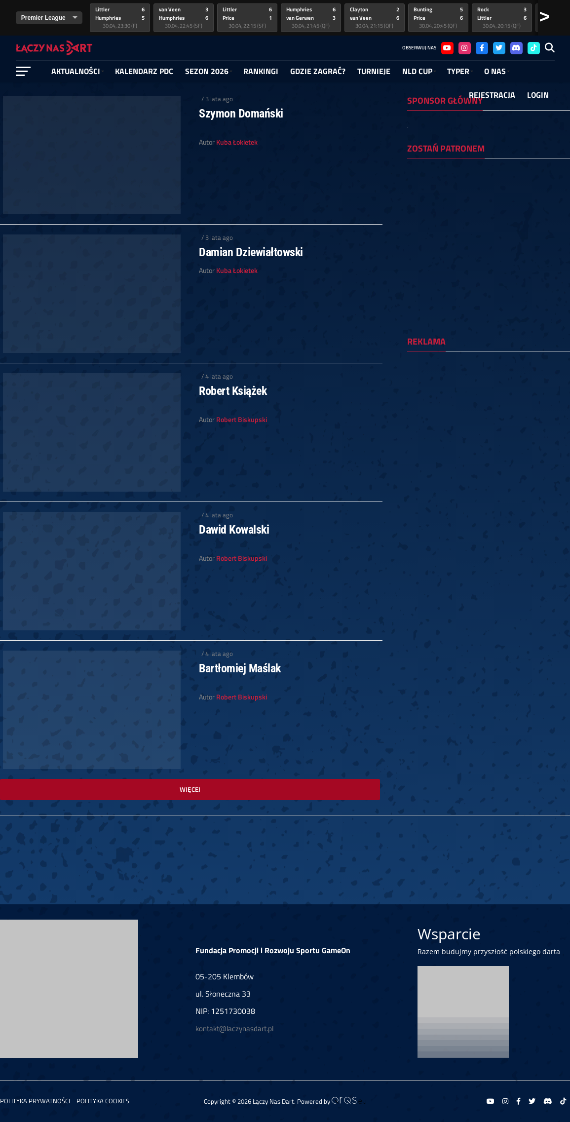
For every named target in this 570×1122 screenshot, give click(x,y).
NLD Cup (417, 71)
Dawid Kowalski (234, 529)
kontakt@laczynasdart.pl (234, 1028)
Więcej (190, 789)
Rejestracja (492, 95)
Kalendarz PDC (144, 71)
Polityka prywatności (35, 1101)
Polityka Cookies (102, 1101)
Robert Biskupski (241, 419)
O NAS (495, 71)
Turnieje (373, 71)
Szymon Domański (241, 113)
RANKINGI (260, 71)
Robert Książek (232, 391)
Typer (458, 71)
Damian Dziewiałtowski (251, 252)
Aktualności (75, 71)
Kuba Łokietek (237, 142)
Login (538, 95)
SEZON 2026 (206, 71)
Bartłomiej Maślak (240, 668)
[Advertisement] (488, 423)
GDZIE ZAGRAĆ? (317, 71)
